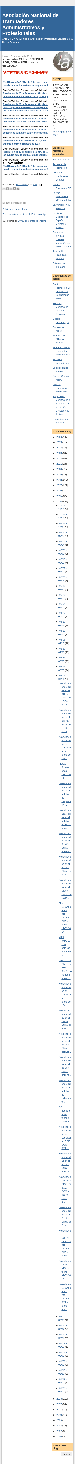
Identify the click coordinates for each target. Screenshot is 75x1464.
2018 (59, 480)
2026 (59, 437)
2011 (59, 1409)
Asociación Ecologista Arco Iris (60, 255)
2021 (59, 463)
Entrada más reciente (13, 214)
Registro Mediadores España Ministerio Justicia (60, 220)
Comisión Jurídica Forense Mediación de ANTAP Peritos (62, 239)
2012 (59, 1404)
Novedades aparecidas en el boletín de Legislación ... (65, 794)
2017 (59, 485)
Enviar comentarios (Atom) (31, 220)
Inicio (28, 214)
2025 (59, 442)
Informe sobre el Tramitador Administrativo (62, 351)
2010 (59, 1415)
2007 (59, 1431)
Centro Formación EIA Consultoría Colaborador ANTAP (62, 291)
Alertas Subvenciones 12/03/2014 (65, 770)
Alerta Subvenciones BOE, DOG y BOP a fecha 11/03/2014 (65, 917)
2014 (59, 501)
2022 (59, 458)
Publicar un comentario (14, 209)
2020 (59, 469)
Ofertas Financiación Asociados (61, 388)
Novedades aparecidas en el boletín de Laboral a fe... (65, 1091)
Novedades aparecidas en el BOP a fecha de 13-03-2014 (65, 721)
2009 (59, 1420)
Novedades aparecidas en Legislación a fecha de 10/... (65, 994)
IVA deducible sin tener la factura (64, 1114)
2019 (59, 474)
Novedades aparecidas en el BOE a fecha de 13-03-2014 (65, 694)
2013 (59, 1398)
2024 (59, 447)
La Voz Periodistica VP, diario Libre (62, 196)
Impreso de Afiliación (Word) (59, 339)
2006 (59, 1436)
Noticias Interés (61, 159)
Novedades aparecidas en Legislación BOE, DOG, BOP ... (65, 1137)
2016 (59, 490)
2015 (59, 496)
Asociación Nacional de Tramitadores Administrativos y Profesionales (30, 24)
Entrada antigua (39, 214)
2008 (59, 1425)
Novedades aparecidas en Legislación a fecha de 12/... (65, 748)
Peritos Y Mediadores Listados (60, 176)
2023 (59, 453)
